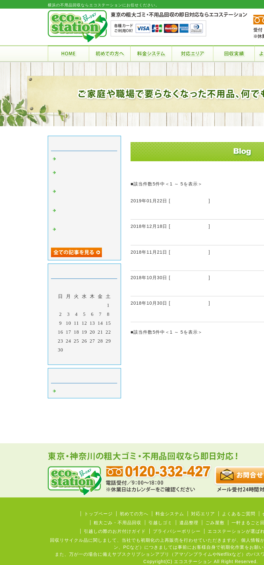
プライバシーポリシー (177, 531)
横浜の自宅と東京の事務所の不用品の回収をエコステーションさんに (85, 234)
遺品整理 (188, 522)
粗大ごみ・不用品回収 (117, 522)
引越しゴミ (160, 522)
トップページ (98, 513)
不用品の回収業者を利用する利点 (176, 211)
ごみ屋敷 (215, 522)
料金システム (169, 513)
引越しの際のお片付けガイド (115, 531)
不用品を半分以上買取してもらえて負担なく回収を (85, 196)
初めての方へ (134, 513)
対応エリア (203, 513)
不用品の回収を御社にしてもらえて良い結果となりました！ (85, 177)
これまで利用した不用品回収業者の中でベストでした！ (85, 215)
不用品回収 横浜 (189, 200)
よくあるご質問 (238, 513)
